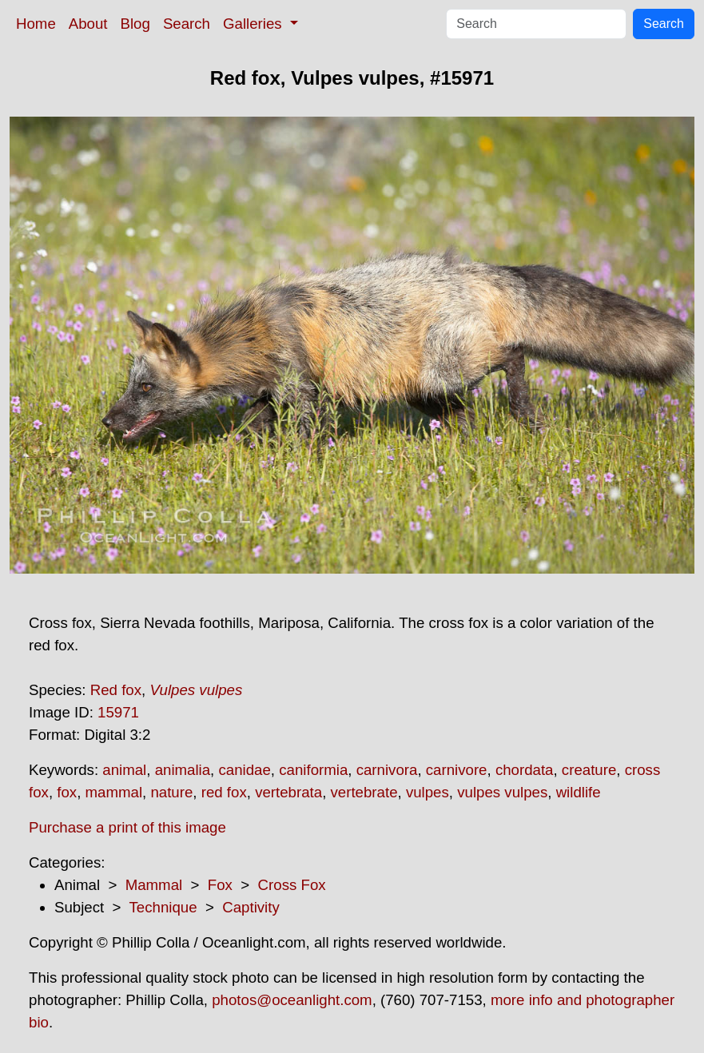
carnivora (387, 769)
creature (589, 769)
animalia (182, 769)
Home (36, 23)
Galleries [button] (254, 23)
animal (124, 769)
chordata (524, 769)
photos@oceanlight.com (292, 999)
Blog (135, 23)
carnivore (456, 769)
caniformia (313, 769)
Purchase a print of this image (127, 827)
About (88, 23)
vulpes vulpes (502, 792)
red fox (224, 792)
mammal (114, 792)
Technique (163, 907)
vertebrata (288, 792)
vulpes (427, 792)
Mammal (154, 884)
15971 (118, 712)
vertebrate (364, 792)
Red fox (115, 689)
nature (171, 792)
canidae (244, 769)
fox (67, 792)
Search (186, 23)
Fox (220, 884)
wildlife (578, 792)
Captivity (251, 907)
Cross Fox (292, 884)
